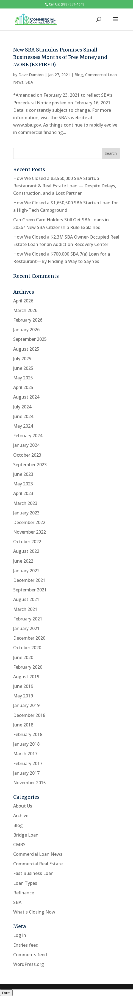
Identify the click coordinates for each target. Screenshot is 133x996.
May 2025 (23, 378)
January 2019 (26, 705)
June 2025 (23, 368)
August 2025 (26, 349)
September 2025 (30, 339)
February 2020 (27, 667)
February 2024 (27, 436)
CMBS (19, 845)
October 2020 (27, 648)
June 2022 (23, 561)
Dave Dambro (31, 74)
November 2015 (29, 783)
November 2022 (29, 532)
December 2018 (29, 715)
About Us (22, 806)
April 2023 (23, 493)
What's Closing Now (34, 912)
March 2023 (25, 503)
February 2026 (27, 320)
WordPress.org (28, 964)
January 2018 (26, 744)
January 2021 (26, 628)
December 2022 (29, 522)
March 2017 (25, 754)
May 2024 (23, 426)
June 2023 (23, 474)
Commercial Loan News (37, 854)
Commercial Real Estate (38, 864)
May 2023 (23, 484)
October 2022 (27, 542)
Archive (20, 815)
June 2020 (23, 657)
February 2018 (27, 734)
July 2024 (22, 407)
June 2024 (23, 416)
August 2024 (26, 397)
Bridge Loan (25, 835)
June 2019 (23, 686)
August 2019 (26, 677)
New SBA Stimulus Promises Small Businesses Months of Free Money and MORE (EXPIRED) (60, 57)
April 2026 (23, 301)
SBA (29, 82)
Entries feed (25, 945)
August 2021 (26, 599)
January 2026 (26, 330)
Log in (19, 935)
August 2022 (26, 551)
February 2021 (27, 619)
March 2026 (25, 310)
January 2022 (26, 571)
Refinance (23, 893)
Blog (78, 74)
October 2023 (27, 455)
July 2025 (22, 359)
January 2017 (26, 773)
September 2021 (30, 590)
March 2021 (25, 609)
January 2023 (26, 513)
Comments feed (30, 955)
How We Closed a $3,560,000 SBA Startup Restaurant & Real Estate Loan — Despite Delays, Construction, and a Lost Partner (64, 185)
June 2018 (23, 725)
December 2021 (29, 580)
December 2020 (29, 638)
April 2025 (23, 387)
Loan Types (25, 883)
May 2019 (23, 696)
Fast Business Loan (33, 873)
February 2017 (27, 763)
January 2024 (26, 445)
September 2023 (30, 465)
